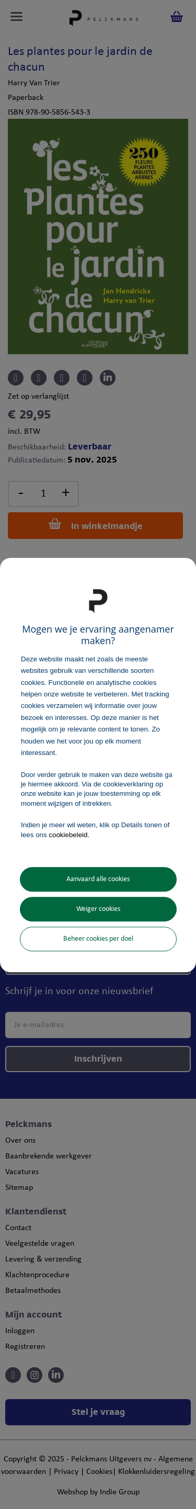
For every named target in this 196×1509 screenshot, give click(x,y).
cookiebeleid (68, 835)
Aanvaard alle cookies (98, 879)
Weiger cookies (98, 909)
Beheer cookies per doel (98, 939)
